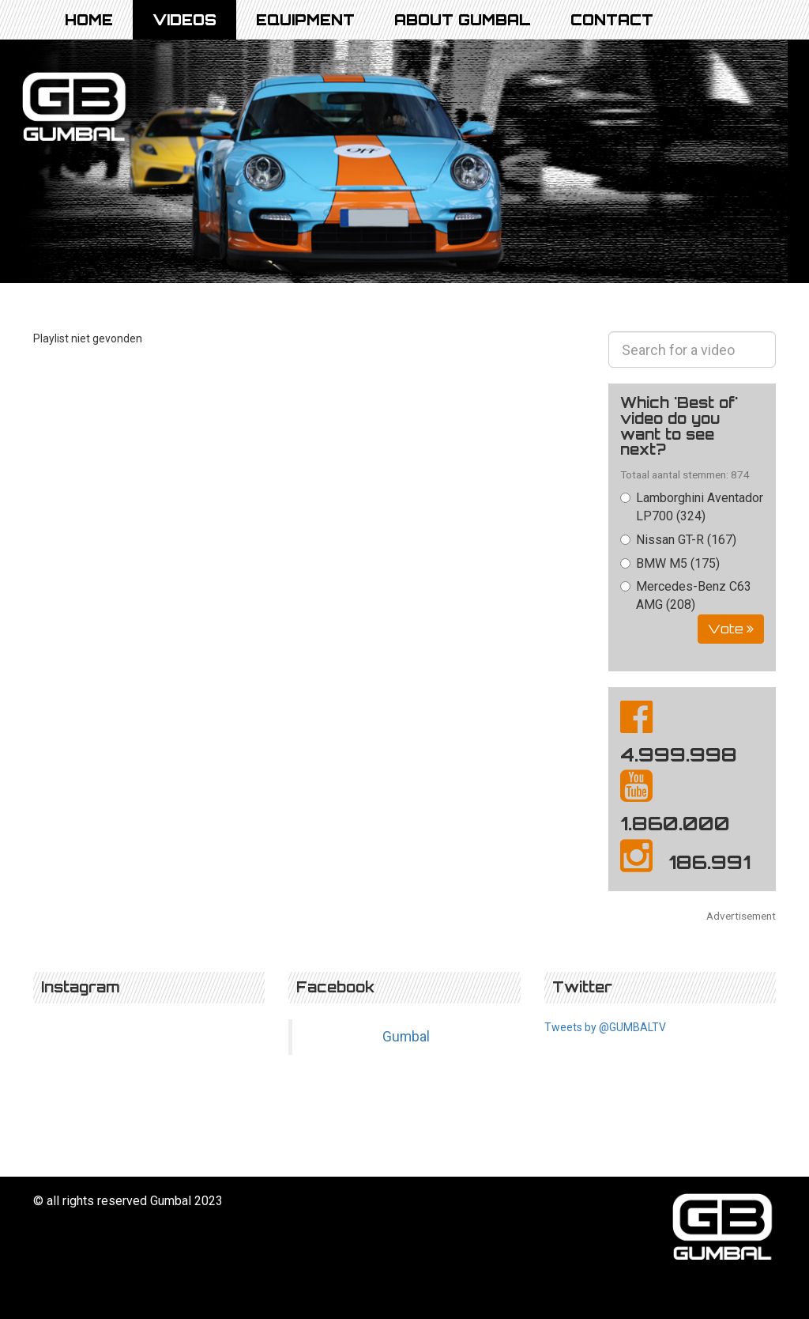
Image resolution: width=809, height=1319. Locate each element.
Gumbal (406, 1037)
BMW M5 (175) (670, 563)
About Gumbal (462, 19)
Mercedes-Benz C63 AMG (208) (685, 595)
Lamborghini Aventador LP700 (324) (691, 506)
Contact (611, 19)
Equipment (305, 19)
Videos (184, 19)
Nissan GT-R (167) (678, 539)
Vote (731, 629)
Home (89, 19)
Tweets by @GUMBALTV (605, 1027)
